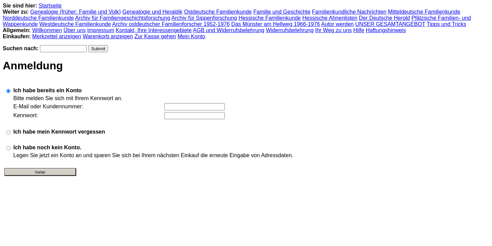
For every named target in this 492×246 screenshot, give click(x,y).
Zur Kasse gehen (155, 36)
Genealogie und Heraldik (152, 12)
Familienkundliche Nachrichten (349, 12)
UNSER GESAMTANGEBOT (390, 24)
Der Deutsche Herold (384, 18)
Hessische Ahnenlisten (329, 18)
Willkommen (47, 30)
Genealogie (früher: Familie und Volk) (75, 12)
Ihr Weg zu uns (333, 30)
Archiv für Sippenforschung (204, 18)
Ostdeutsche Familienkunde (218, 12)
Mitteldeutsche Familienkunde (424, 12)
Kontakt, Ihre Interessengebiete (154, 30)
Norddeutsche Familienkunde (38, 18)
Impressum (100, 30)
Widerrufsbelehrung (290, 30)
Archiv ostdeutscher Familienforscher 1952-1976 (171, 24)
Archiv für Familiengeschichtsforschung (122, 18)
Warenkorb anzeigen (108, 36)
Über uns (75, 30)
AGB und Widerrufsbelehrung (228, 30)
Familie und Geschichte (281, 12)
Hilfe (358, 30)
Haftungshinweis (386, 30)
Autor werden (337, 24)
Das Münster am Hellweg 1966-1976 (275, 24)
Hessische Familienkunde (269, 18)
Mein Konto (191, 36)
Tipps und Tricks (446, 24)
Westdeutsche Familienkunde (75, 24)
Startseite (50, 6)
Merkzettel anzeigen (56, 36)
